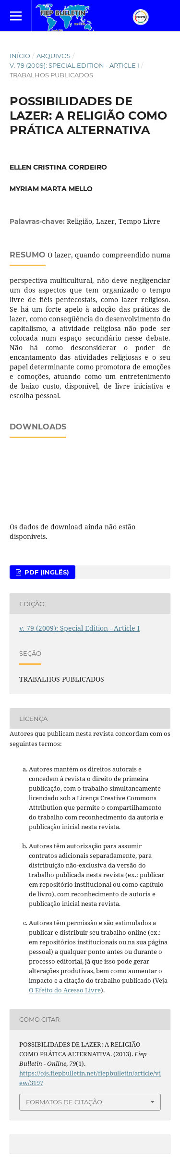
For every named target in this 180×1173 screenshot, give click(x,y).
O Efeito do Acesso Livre (65, 990)
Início (20, 56)
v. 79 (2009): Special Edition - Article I (74, 65)
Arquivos (53, 56)
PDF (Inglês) (46, 572)
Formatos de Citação (64, 1102)
